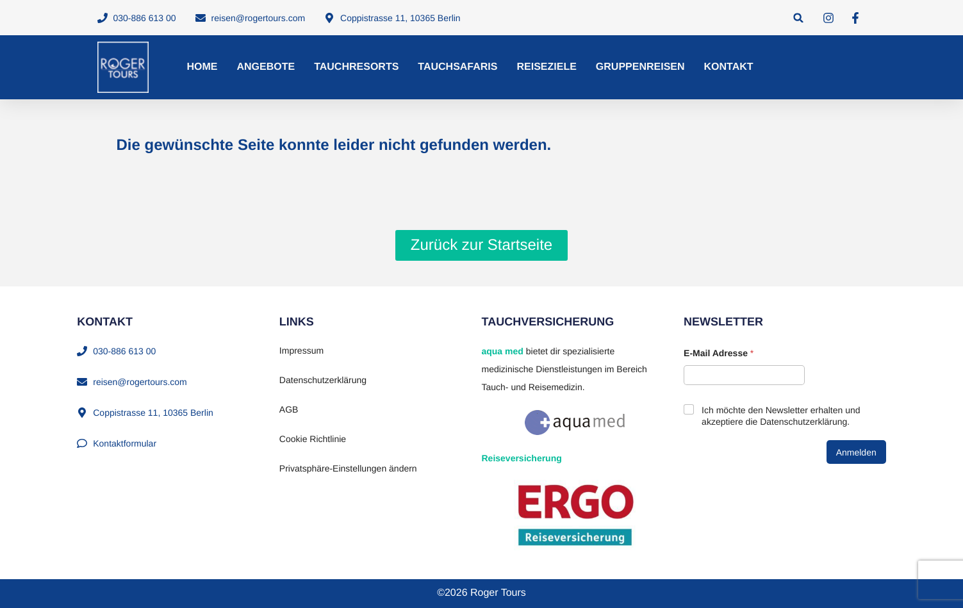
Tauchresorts (356, 67)
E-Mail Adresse (718, 353)
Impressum (301, 350)
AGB (289, 409)
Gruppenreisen (640, 67)
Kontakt (728, 67)
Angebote (266, 67)
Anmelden (856, 452)
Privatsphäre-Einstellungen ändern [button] (348, 468)
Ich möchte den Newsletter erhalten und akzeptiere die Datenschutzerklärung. (781, 416)
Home (202, 67)
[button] (799, 18)
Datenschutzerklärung (322, 380)
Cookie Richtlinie (312, 439)
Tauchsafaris (457, 67)
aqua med (502, 351)
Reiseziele (546, 67)
